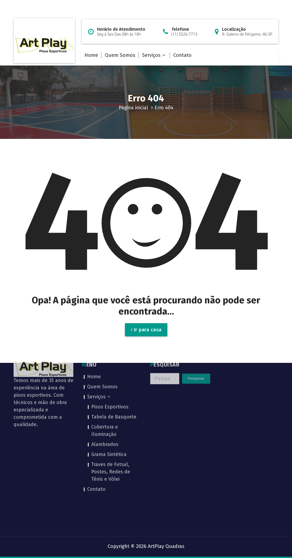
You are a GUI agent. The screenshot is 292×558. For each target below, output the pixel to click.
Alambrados (104, 406)
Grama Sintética (109, 416)
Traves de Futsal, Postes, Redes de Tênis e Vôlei (110, 433)
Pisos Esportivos (109, 369)
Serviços (151, 55)
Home (91, 55)
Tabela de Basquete (113, 379)
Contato (182, 55)
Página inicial (133, 108)
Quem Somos (120, 55)
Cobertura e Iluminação (104, 392)
